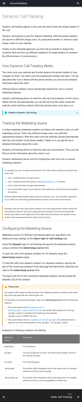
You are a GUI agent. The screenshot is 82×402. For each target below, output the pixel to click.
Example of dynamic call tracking (22, 113)
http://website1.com (50, 182)
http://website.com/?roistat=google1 (42, 320)
